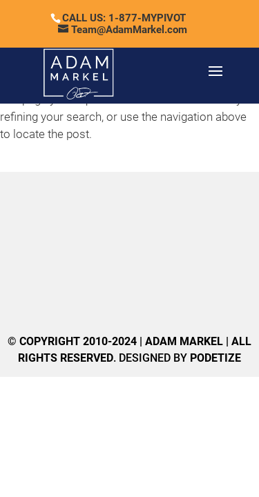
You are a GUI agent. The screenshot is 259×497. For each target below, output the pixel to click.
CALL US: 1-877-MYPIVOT (124, 18)
